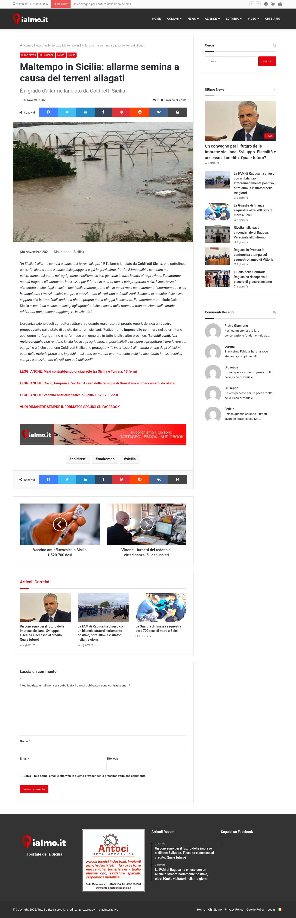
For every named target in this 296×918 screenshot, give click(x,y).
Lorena (229, 346)
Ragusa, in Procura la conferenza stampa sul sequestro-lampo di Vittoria (253, 254)
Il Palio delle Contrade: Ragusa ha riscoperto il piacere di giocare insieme (253, 277)
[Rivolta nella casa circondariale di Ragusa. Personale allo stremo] (217, 234)
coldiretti (79, 459)
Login (271, 909)
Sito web (112, 758)
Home (156, 18)
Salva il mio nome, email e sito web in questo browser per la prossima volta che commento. (85, 776)
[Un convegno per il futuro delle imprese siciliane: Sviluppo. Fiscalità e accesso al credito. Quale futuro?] (45, 607)
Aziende (211, 18)
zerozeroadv (86, 909)
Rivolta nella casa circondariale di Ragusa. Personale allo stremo (251, 232)
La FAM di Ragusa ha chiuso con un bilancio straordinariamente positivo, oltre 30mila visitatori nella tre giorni (254, 183)
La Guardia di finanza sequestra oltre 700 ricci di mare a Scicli (253, 210)
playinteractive (108, 909)
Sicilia (71, 55)
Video (252, 18)
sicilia (131, 459)
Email (25, 758)
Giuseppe (231, 367)
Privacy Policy (234, 909)
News (192, 18)
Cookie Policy (256, 909)
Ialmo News (28, 55)
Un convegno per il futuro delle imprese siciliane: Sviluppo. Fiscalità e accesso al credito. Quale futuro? (240, 152)
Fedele (229, 409)
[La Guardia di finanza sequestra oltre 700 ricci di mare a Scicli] (161, 607)
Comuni (173, 18)
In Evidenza (52, 45)
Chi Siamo (272, 18)
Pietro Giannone (236, 326)
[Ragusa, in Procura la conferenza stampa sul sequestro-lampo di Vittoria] (217, 256)
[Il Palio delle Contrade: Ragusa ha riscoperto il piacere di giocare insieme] (217, 278)
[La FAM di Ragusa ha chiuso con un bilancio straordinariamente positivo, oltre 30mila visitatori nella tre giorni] (103, 607)
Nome (25, 741)
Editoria (232, 18)
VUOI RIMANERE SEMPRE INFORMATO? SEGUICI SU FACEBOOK (70, 407)
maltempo (106, 459)
